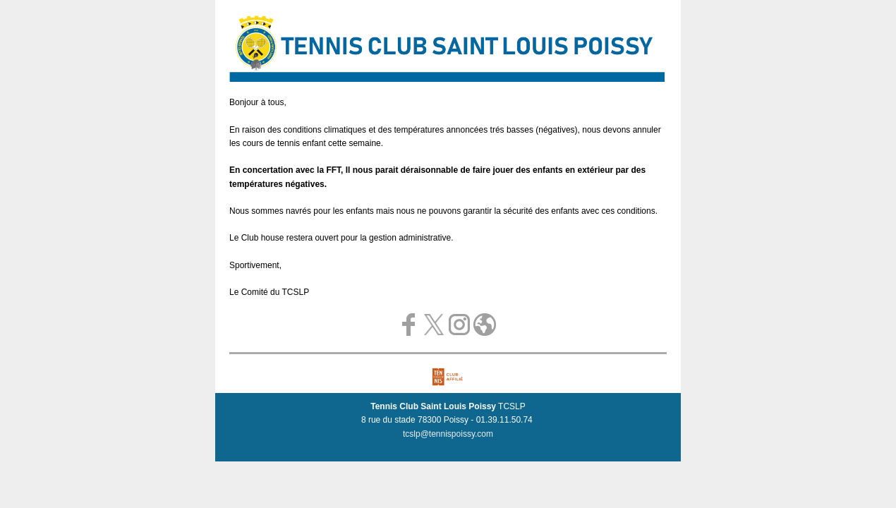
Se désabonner (447, 447)
